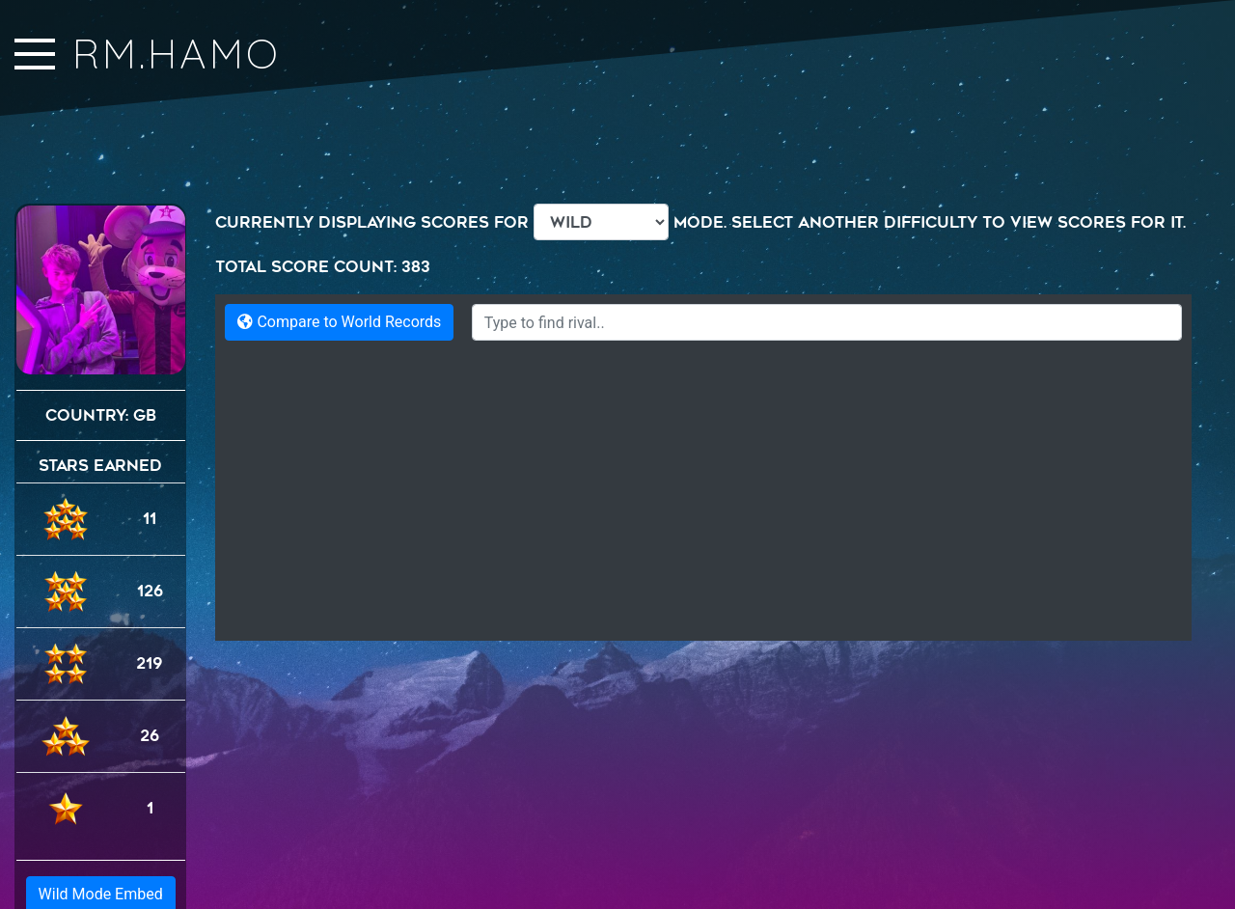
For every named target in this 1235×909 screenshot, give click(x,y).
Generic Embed (100, 858)
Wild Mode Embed (101, 822)
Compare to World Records (339, 322)
